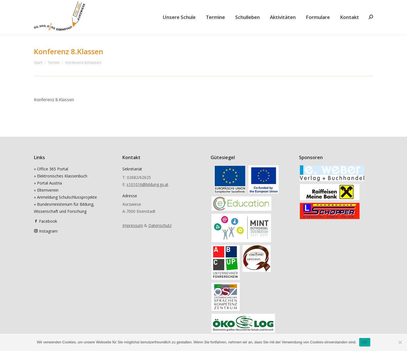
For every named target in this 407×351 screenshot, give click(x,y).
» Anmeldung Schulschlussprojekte (65, 197)
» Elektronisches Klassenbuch (60, 176)
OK (364, 342)
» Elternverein (46, 190)
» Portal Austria (48, 183)
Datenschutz (160, 225)
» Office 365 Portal (51, 169)
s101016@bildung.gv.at (147, 184)
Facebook (48, 221)
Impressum (132, 225)
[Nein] (400, 342)
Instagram (48, 231)
